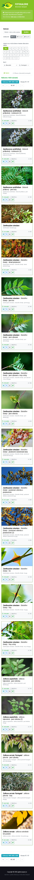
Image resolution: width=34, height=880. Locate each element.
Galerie (6, 73)
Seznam (20, 36)
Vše (6, 48)
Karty (13, 36)
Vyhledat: (6, 29)
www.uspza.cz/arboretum (18, 17)
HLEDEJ (26, 32)
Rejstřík (26, 36)
